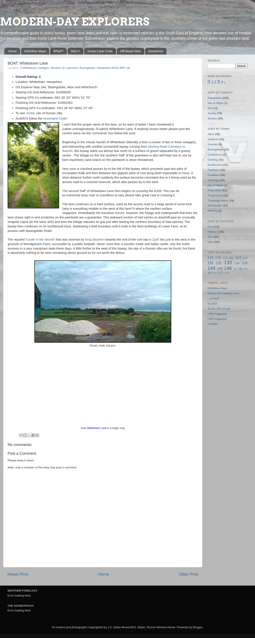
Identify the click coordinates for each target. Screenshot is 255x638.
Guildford (213, 175)
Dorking (213, 159)
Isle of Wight (215, 103)
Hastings (213, 180)
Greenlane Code (54, 118)
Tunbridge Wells (218, 200)
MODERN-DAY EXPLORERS (74, 21)
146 (228, 268)
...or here (213, 298)
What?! (58, 51)
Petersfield (214, 190)
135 (245, 263)
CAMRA (213, 324)
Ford (211, 226)
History (212, 231)
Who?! (75, 51)
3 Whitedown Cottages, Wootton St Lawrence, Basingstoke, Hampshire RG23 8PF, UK (75, 67)
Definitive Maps (35, 51)
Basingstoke (215, 149)
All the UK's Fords (219, 308)
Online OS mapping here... (225, 293)
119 (210, 257)
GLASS (212, 303)
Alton (211, 134)
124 (245, 257)
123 (238, 257)
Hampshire (214, 98)
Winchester (215, 205)
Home (12, 51)
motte (30, 113)
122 (231, 257)
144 (211, 268)
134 (237, 263)
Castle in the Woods (40, 239)
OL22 (220, 272)
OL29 (227, 272)
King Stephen (94, 239)
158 (246, 269)
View (211, 242)
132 (219, 263)
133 (228, 262)
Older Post (188, 574)
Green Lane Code (100, 51)
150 (240, 268)
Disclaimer (155, 51)
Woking (212, 210)
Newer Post (17, 574)
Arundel (213, 144)
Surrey (212, 113)
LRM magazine (217, 313)
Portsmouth (215, 195)
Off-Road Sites (130, 51)
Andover (213, 139)
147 (235, 269)
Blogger (198, 627)
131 (210, 263)
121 (224, 257)
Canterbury (215, 154)
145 (220, 268)
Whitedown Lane (97, 428)
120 (218, 257)
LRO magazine (217, 318)
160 (210, 272)
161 (215, 272)
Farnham (213, 170)
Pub (210, 236)
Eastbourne (215, 164)
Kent (211, 108)
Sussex (212, 118)
